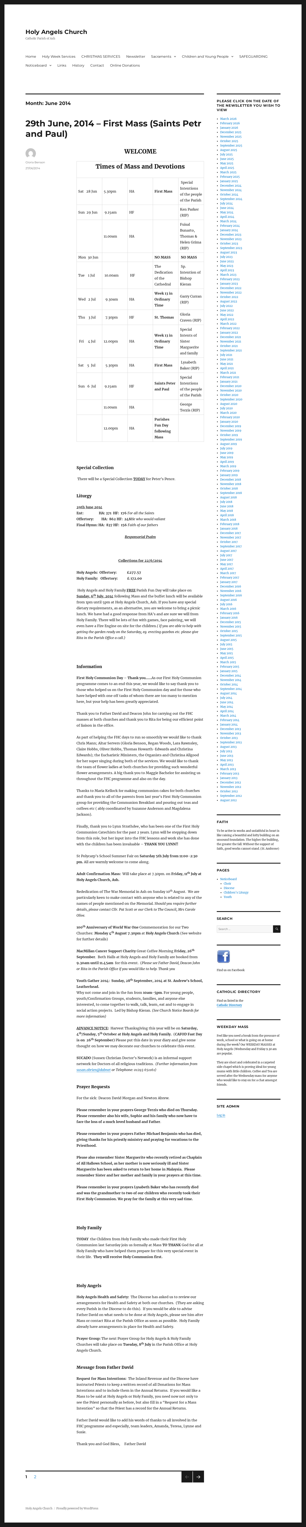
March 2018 (228, 520)
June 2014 (226, 702)
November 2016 (230, 591)
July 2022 (226, 306)
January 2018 (229, 528)
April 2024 (227, 217)
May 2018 (226, 511)
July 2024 (226, 203)
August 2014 (228, 693)
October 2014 (229, 684)
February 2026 (230, 123)
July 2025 (226, 154)
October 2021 (229, 346)
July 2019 (226, 448)
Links (61, 65)
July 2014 (226, 698)
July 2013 (226, 751)
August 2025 (228, 150)
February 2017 (229, 577)
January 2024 (229, 230)
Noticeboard (36, 65)
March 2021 (228, 373)
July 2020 (226, 408)
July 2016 (226, 604)
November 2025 (231, 136)
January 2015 (229, 671)
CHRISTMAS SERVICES (100, 57)
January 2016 (229, 617)
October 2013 (229, 738)
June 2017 (226, 560)
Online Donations (125, 65)
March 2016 (228, 609)
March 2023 (228, 275)
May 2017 (226, 564)
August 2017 (228, 551)
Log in (221, 1115)
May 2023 (226, 266)
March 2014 (228, 715)
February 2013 (229, 773)
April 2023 (227, 270)
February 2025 (230, 177)
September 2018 (231, 493)
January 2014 (229, 724)
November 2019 (230, 430)
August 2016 (228, 600)
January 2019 (229, 475)
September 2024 (231, 199)
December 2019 (230, 426)
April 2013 (227, 764)
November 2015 (230, 626)
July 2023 (226, 257)
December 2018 (230, 479)
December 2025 (230, 132)
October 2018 (229, 488)
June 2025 (227, 159)
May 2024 (226, 212)
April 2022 (227, 319)
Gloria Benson (35, 162)
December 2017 (230, 533)
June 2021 (226, 359)
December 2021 (230, 337)
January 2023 (229, 283)
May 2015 (226, 653)
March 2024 (228, 221)
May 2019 (226, 457)
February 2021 (229, 377)
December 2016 (230, 586)
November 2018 (230, 484)
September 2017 (231, 546)
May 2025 (226, 163)
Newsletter (135, 57)
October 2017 (229, 542)
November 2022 (231, 292)
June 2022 (227, 310)
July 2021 (226, 355)
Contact (97, 65)
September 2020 (231, 399)
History (78, 65)
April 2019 (227, 462)
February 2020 (230, 417)
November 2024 (231, 190)
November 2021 (230, 341)
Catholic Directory (229, 1005)
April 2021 (227, 368)
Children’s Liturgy (236, 892)
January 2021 (229, 381)
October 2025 (229, 141)
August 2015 (228, 640)
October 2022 (229, 297)
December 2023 (230, 234)
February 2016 (229, 613)
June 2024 (227, 208)
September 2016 (231, 595)
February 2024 (230, 226)
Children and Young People (205, 57)
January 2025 (229, 181)
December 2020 (230, 386)
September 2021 (231, 350)
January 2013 (228, 778)
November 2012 (230, 787)
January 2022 (229, 332)
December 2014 (230, 675)
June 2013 (226, 756)
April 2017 (227, 569)
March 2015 (228, 662)
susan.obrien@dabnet (93, 1070)
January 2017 (229, 582)
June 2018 (226, 506)
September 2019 (231, 439)
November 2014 (230, 680)
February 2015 (229, 666)
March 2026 (228, 119)
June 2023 (227, 261)
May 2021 (226, 364)
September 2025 (231, 145)
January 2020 (229, 422)
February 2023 (229, 279)
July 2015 (226, 644)
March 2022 (228, 324)
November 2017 (230, 537)
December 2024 (230, 185)
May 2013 (226, 760)
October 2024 (229, 194)
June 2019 (227, 453)
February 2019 (229, 471)
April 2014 (227, 711)
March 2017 (228, 573)
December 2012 (230, 782)
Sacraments (161, 57)
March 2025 (228, 172)
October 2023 (229, 243)
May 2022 (226, 315)
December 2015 (230, 622)
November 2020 (231, 390)
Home (31, 57)
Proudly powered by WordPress (77, 1508)
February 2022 (230, 328)
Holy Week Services (58, 57)
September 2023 (231, 248)
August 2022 (228, 301)
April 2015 (227, 658)
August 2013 (228, 747)
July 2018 (226, 502)
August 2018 (228, 497)
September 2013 (231, 742)
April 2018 (227, 515)
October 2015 (229, 631)
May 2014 (226, 707)
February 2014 (229, 720)
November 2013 (230, 733)
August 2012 (228, 800)
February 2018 (229, 524)
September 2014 (231, 689)
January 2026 (229, 128)
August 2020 (228, 404)
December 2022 (230, 288)
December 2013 (230, 729)
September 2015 (231, 635)
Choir (227, 883)
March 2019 (228, 466)
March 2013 (228, 769)
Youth (228, 897)
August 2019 (228, 444)
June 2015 (226, 649)
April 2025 (227, 168)
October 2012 (229, 791)
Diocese (229, 888)
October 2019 (229, 435)
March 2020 (228, 413)
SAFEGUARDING (253, 57)
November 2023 (230, 239)
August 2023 (228, 252)
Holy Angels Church (56, 31)
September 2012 (231, 796)
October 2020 (229, 395)
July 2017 (226, 555)
